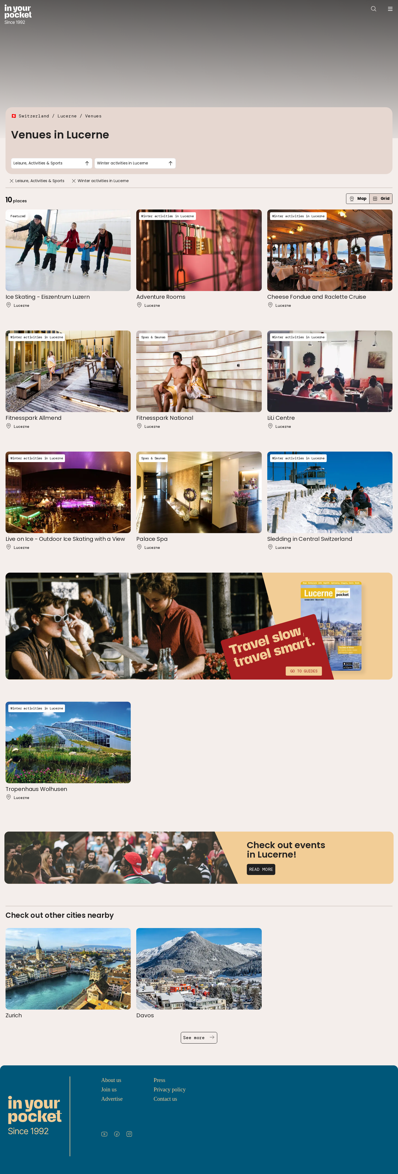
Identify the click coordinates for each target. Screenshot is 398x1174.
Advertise (112, 1099)
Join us (109, 1089)
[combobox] (51, 163)
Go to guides (303, 671)
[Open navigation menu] (390, 9)
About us (111, 1080)
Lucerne (67, 116)
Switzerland (34, 116)
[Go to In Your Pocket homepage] (18, 14)
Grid (380, 198)
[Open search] (373, 8)
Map (357, 198)
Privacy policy (170, 1089)
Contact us (165, 1099)
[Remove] (11, 181)
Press (159, 1080)
